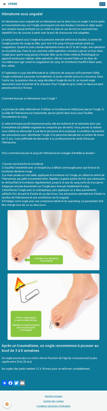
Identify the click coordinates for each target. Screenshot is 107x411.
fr (101, 4)
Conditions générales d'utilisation (54, 406)
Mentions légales (53, 396)
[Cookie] (7, 404)
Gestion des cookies (53, 401)
